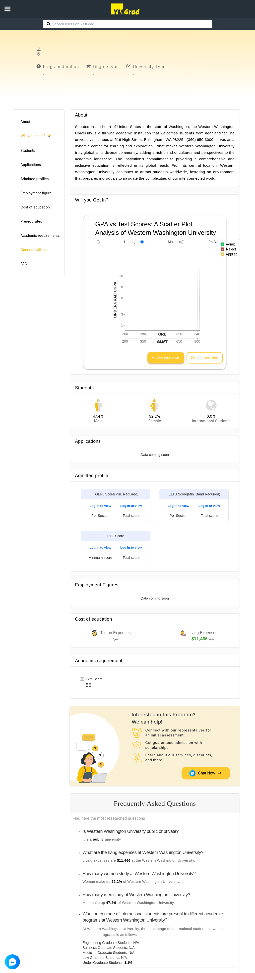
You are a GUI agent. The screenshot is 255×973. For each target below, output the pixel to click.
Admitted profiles (34, 179)
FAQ (23, 264)
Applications (30, 164)
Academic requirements (40, 235)
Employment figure (35, 193)
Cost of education (35, 207)
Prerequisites (31, 221)
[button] (7, 9)
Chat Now (205, 773)
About (25, 122)
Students (27, 150)
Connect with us (33, 249)
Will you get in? (35, 136)
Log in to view (100, 506)
